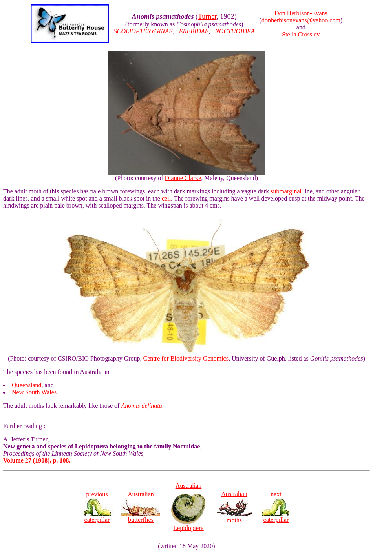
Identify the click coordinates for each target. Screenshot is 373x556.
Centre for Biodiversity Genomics (186, 358)
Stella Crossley (301, 34)
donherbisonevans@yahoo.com (300, 20)
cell (166, 198)
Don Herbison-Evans (300, 13)
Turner (207, 16)
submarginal (286, 191)
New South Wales (34, 392)
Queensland (27, 385)
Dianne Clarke (183, 178)
